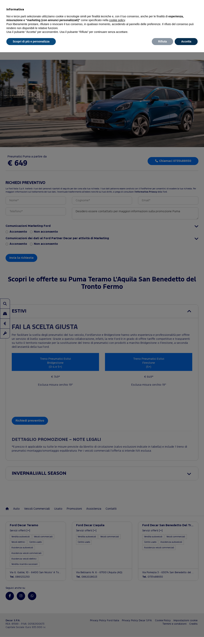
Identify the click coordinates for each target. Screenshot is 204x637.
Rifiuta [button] (162, 41)
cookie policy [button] (117, 20)
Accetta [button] (186, 41)
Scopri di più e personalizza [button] (31, 41)
